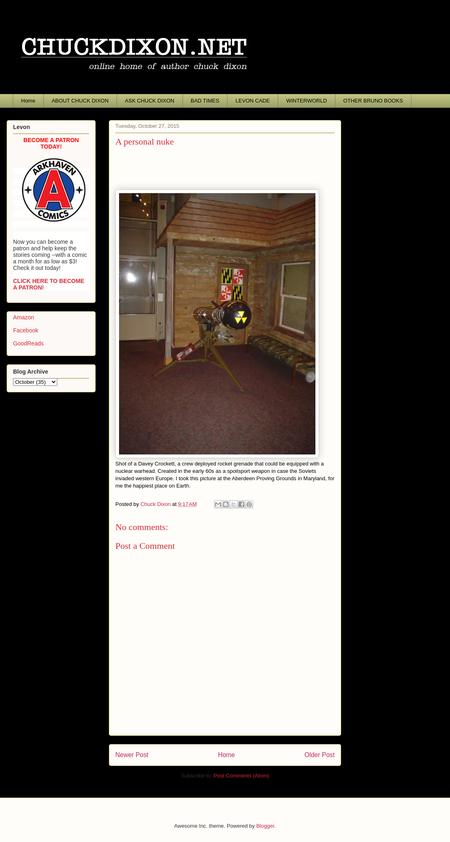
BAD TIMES (205, 101)
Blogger (265, 826)
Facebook (25, 330)
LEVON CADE (253, 101)
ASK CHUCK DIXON (149, 101)
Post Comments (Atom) (241, 776)
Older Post (319, 754)
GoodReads (28, 343)
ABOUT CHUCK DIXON (80, 101)
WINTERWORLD (306, 101)
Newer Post (131, 754)
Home (28, 101)
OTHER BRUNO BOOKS (373, 101)
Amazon (23, 317)
